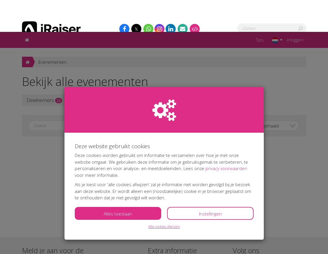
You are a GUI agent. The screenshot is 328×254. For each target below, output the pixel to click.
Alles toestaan (118, 182)
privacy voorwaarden (226, 136)
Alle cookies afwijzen (164, 194)
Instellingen (210, 182)
